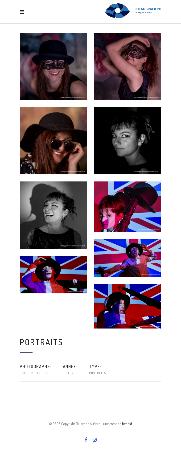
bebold (127, 423)
